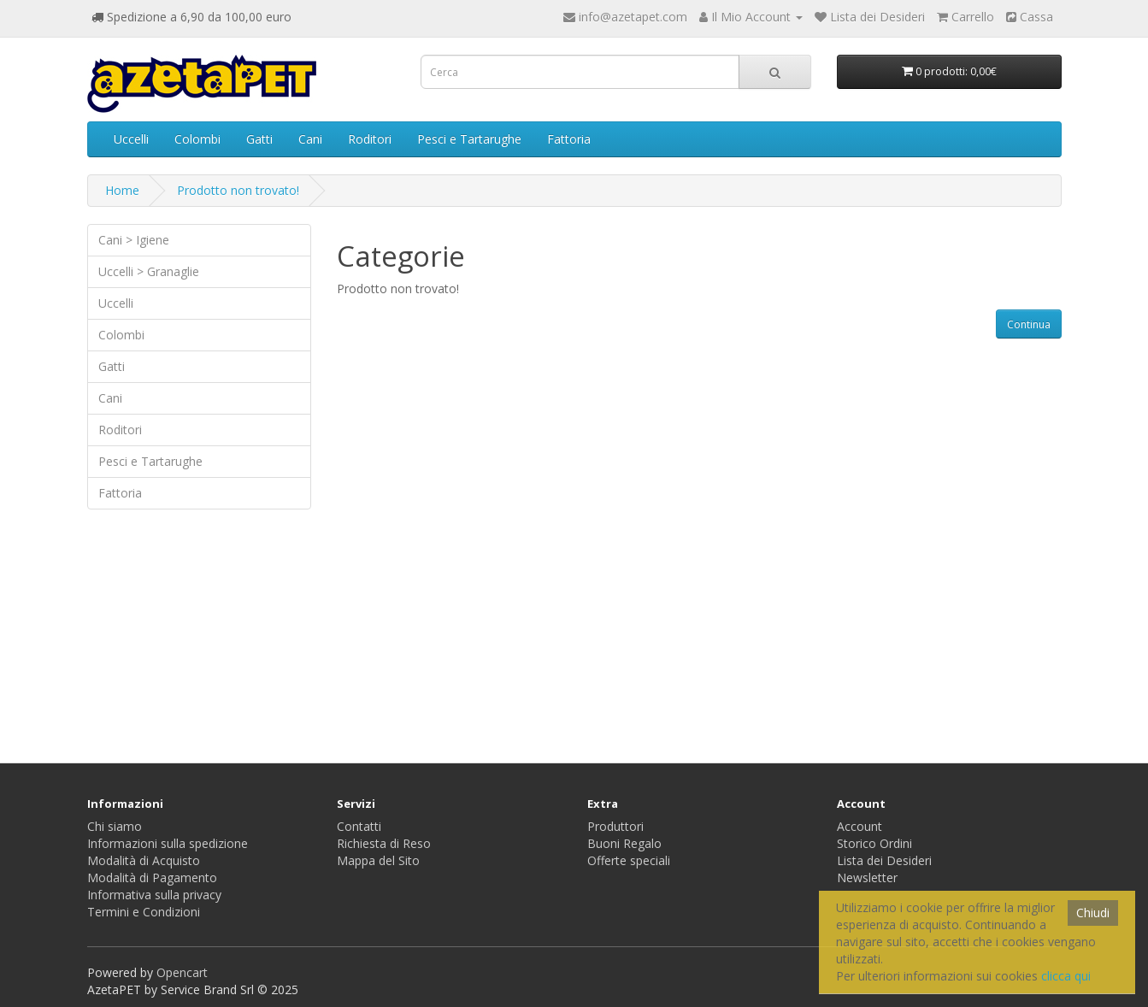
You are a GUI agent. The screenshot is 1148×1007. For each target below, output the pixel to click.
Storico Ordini (874, 843)
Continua (1029, 324)
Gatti (259, 139)
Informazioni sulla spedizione (167, 843)
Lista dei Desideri (884, 860)
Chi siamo (114, 826)
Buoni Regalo (624, 843)
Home (122, 190)
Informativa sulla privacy (154, 894)
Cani (310, 139)
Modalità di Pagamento (152, 877)
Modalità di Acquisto (143, 860)
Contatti (359, 826)
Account (859, 826)
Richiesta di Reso (384, 843)
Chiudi (1093, 912)
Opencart (182, 972)
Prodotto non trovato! (238, 190)
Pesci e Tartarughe (469, 139)
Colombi (197, 139)
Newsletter (867, 877)
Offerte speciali (628, 860)
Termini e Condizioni (143, 912)
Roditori (369, 139)
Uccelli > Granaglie (148, 271)
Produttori (615, 826)
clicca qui (1066, 976)
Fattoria (569, 139)
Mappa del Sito (378, 860)
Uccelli (131, 139)
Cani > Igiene (133, 240)
